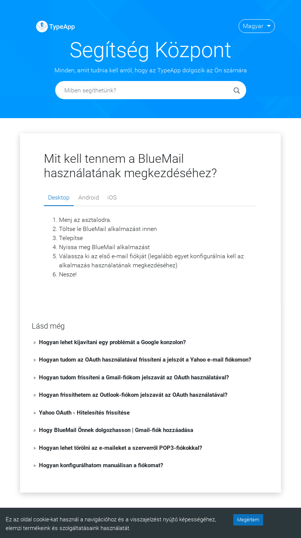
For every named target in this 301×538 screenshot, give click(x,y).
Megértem (248, 519)
